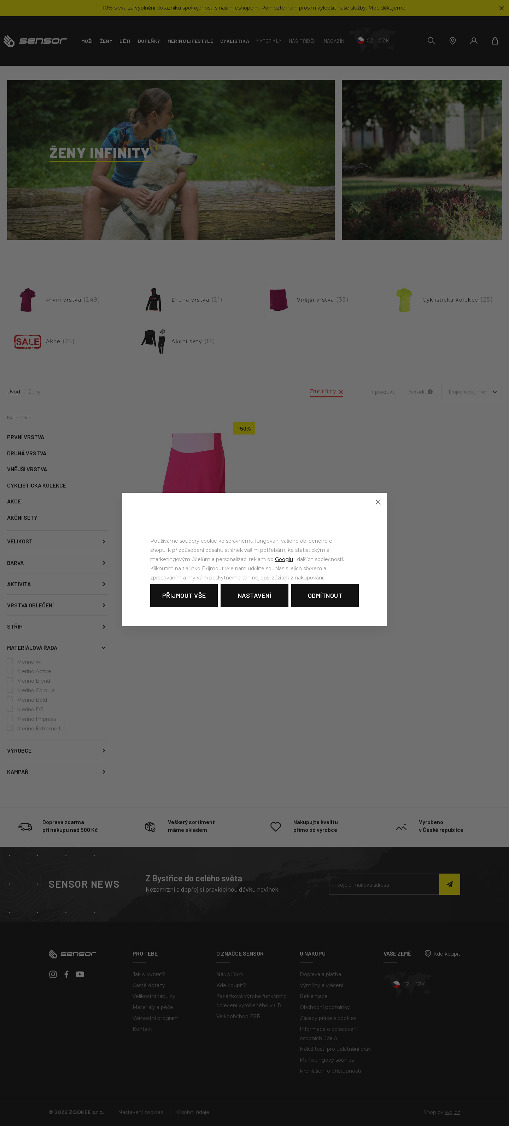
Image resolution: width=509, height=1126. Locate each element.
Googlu (284, 559)
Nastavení (254, 595)
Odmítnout (325, 595)
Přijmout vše (184, 595)
